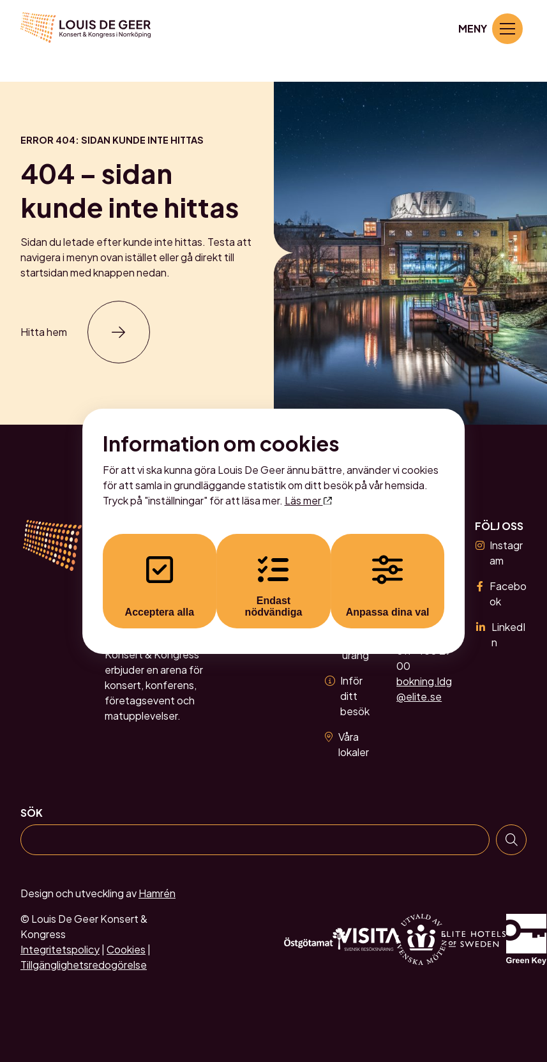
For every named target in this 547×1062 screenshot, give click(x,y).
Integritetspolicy (60, 949)
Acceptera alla (157, 586)
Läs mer (308, 500)
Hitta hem (43, 331)
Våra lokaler (347, 744)
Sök (31, 812)
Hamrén (157, 893)
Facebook (501, 593)
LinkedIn (500, 634)
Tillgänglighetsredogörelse (83, 964)
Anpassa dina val (390, 586)
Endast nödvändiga (274, 586)
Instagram (499, 552)
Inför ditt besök (347, 696)
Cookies (126, 949)
